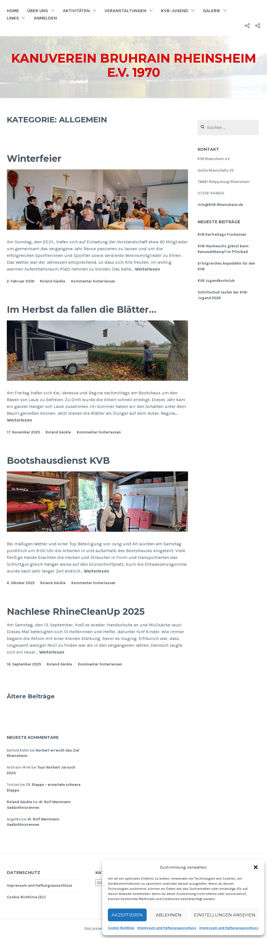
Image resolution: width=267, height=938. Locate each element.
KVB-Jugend (174, 10)
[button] (256, 867)
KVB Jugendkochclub (216, 280)
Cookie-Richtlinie (121, 928)
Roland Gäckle (52, 281)
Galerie (211, 10)
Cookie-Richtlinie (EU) (26, 897)
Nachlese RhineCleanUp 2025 (89, 611)
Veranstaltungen (125, 10)
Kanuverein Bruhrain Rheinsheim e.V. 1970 (133, 64)
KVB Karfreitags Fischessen (222, 234)
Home (13, 10)
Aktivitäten (76, 10)
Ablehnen (168, 915)
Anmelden (45, 18)
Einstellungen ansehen (224, 915)
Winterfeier (39, 158)
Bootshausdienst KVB (67, 460)
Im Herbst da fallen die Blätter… (96, 309)
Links (13, 18)
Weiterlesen (147, 269)
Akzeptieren (127, 915)
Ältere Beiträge (35, 696)
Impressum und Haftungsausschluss (166, 928)
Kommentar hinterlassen (93, 281)
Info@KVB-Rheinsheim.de (220, 205)
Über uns (37, 10)
